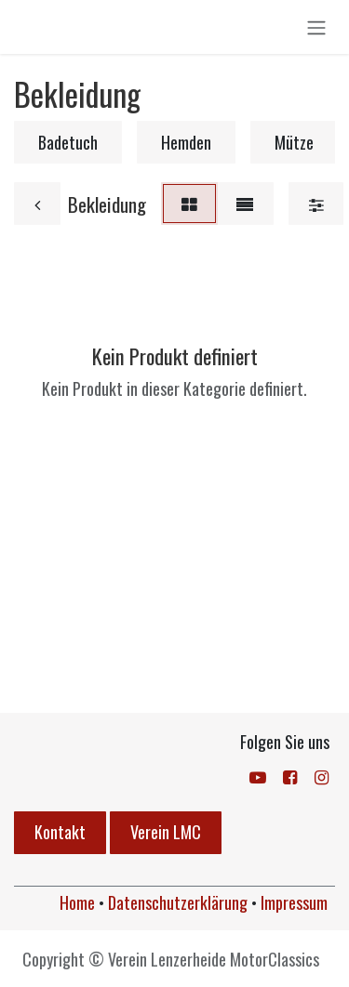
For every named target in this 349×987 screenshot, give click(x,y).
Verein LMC (165, 832)
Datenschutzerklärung (178, 902)
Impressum (294, 902)
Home (77, 902)
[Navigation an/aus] (316, 26)
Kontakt (60, 832)
